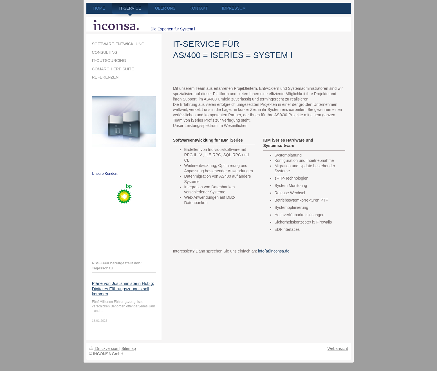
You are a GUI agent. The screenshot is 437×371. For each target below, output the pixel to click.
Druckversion (104, 348)
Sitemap (129, 348)
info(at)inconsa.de (273, 251)
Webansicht (338, 348)
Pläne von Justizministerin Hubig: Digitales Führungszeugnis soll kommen (123, 288)
